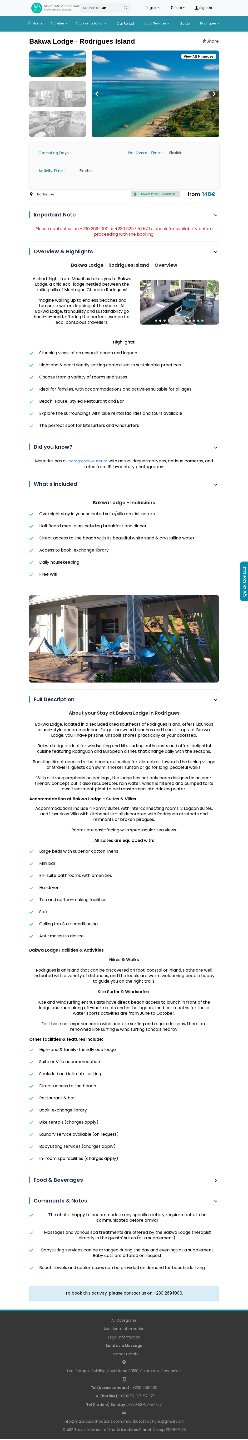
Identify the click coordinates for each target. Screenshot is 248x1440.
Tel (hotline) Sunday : (106, 1404)
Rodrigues (210, 23)
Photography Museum (87, 461)
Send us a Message (124, 1345)
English (153, 8)
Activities (58, 23)
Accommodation (90, 23)
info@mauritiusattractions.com (93, 1421)
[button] (97, 94)
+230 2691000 (124, 1387)
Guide (185, 23)
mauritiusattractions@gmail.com (153, 1421)
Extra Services (157, 23)
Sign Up (203, 8)
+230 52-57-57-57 (124, 1396)
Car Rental (125, 23)
